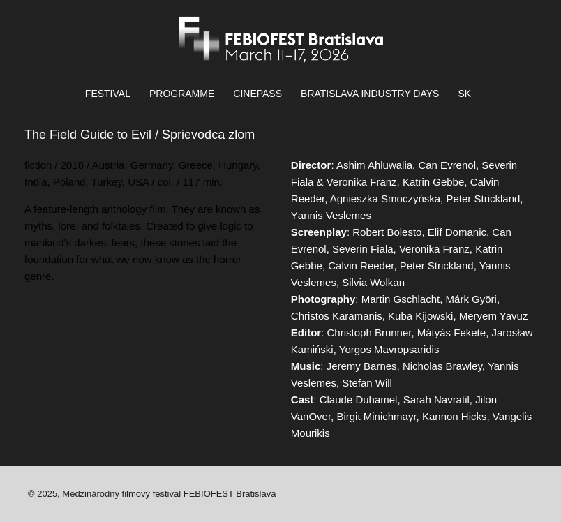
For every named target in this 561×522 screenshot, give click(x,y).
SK (464, 93)
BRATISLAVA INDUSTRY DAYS (370, 93)
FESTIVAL (107, 93)
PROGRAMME (181, 93)
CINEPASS (257, 93)
